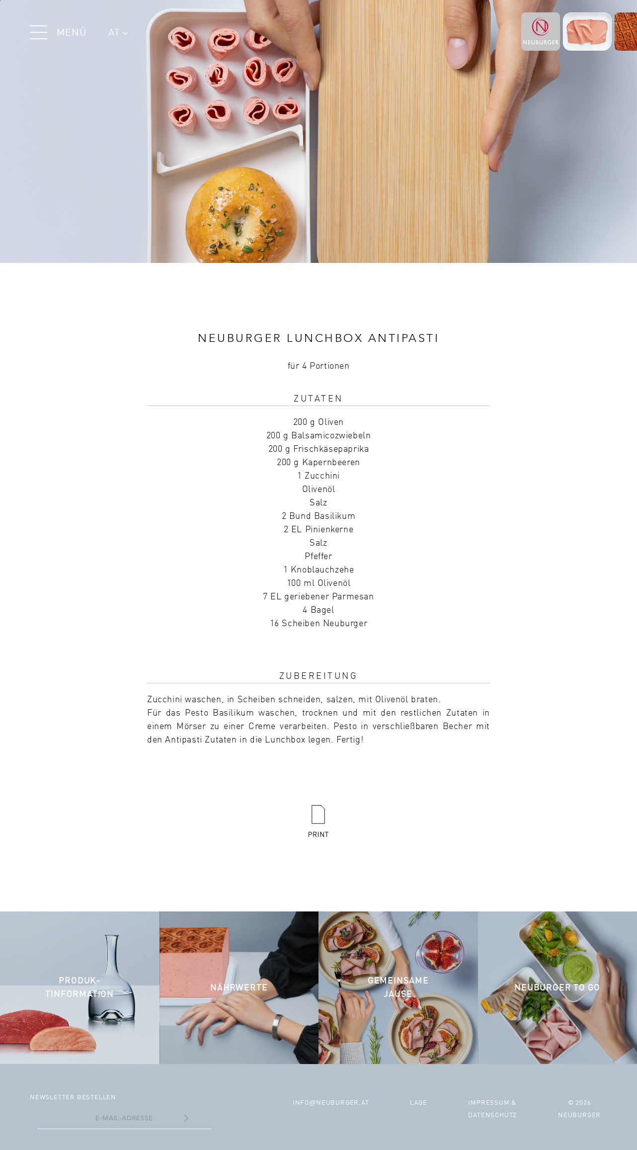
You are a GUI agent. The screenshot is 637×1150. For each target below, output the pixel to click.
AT (118, 33)
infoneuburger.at (331, 1103)
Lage (418, 1103)
